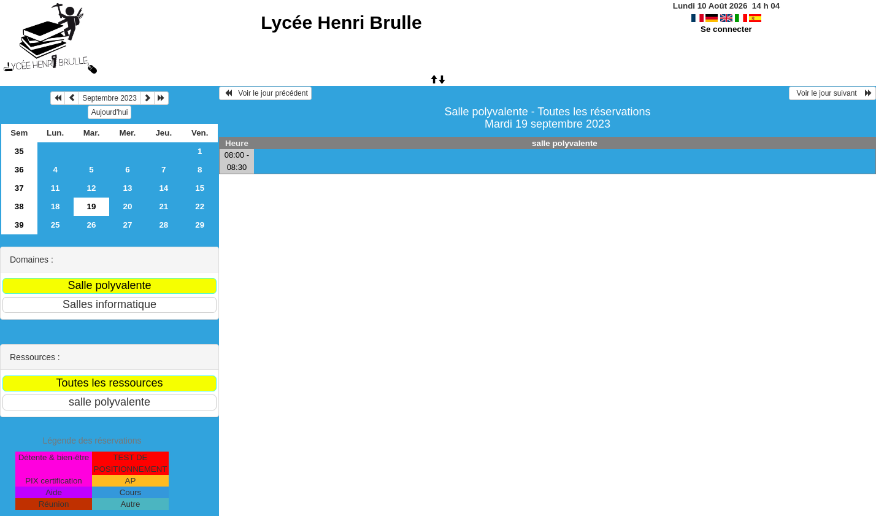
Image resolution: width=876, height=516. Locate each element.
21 (163, 206)
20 (127, 206)
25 (55, 224)
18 (55, 206)
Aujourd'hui (109, 112)
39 (19, 224)
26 (91, 224)
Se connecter (726, 29)
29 (199, 224)
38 (19, 206)
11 (55, 188)
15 (199, 188)
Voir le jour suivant (832, 93)
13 (127, 188)
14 (163, 188)
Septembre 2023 (109, 98)
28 (163, 224)
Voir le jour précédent (265, 93)
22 (199, 206)
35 (19, 151)
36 (19, 169)
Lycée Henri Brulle (341, 22)
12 (91, 188)
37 (19, 188)
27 (127, 224)
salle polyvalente (564, 143)
